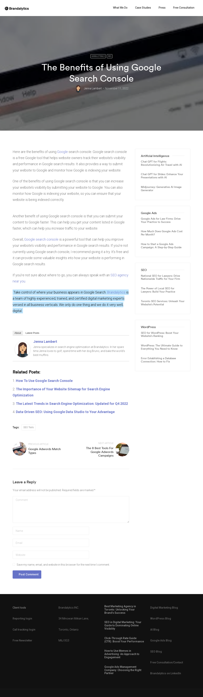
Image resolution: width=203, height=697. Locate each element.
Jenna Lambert (93, 88)
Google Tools (98, 56)
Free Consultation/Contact (166, 662)
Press (162, 7)
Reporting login (22, 618)
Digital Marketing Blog (164, 607)
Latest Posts (32, 333)
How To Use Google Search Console (44, 381)
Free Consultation (183, 7)
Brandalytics (116, 292)
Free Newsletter (22, 640)
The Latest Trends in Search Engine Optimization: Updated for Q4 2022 (72, 404)
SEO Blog (156, 651)
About (18, 333)
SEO (109, 56)
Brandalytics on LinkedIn (165, 673)
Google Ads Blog (161, 640)
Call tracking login (24, 629)
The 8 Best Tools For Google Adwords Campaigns (100, 451)
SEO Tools (28, 427)
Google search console (41, 239)
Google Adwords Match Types (44, 450)
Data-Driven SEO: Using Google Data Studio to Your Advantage (65, 412)
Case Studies (143, 7)
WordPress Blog (160, 618)
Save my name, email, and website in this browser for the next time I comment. (63, 564)
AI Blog (154, 629)
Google (62, 152)
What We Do (120, 7)
